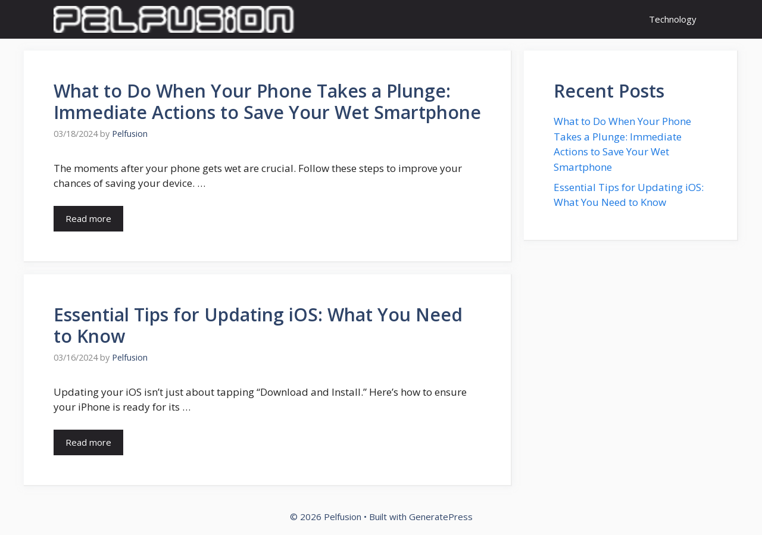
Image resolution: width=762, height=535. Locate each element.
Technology (673, 19)
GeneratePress (441, 517)
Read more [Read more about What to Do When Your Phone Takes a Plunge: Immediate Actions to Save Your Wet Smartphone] (88, 218)
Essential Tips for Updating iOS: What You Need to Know (258, 325)
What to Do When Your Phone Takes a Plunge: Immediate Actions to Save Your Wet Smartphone (267, 101)
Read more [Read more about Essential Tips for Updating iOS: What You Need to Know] (88, 442)
